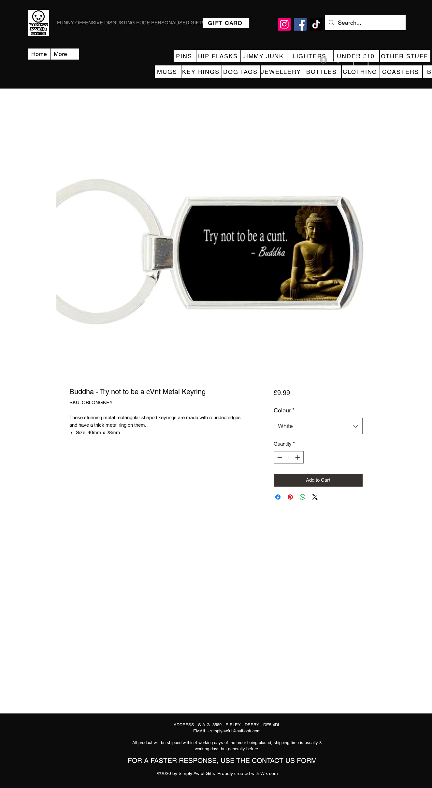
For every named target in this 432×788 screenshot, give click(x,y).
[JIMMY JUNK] (264, 55)
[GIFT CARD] (226, 23)
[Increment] (298, 457)
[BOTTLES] (322, 71)
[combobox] (318, 426)
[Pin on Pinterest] (290, 497)
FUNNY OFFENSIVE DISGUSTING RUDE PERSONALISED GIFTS (131, 22)
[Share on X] (315, 497)
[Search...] (365, 23)
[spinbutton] (288, 457)
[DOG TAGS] (241, 71)
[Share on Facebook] (278, 497)
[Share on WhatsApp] (303, 497)
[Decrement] (279, 457)
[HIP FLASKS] (218, 55)
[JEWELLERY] (281, 71)
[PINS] (184, 55)
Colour (284, 410)
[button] (360, 59)
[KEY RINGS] (201, 71)
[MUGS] (167, 71)
